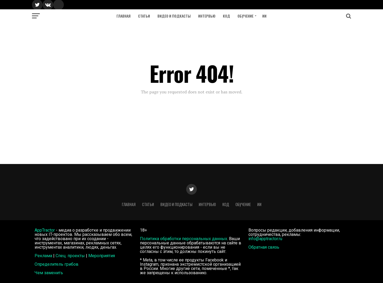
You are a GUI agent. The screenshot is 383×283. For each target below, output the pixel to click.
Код (226, 16)
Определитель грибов (56, 264)
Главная (123, 16)
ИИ (264, 16)
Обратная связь (263, 247)
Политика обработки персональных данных (183, 238)
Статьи (144, 16)
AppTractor (45, 230)
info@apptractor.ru (265, 238)
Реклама (43, 255)
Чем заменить (49, 272)
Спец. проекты (70, 255)
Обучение (245, 16)
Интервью (206, 16)
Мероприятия (101, 255)
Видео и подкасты (174, 16)
